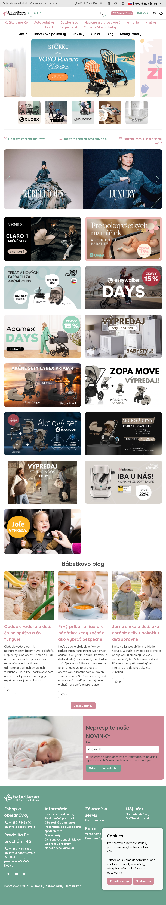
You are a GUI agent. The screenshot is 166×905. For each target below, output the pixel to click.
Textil (49, 27)
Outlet (95, 34)
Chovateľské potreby (100, 27)
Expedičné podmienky (60, 814)
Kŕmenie (132, 22)
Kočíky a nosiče (16, 22)
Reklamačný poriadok (60, 818)
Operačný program (58, 843)
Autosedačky (44, 22)
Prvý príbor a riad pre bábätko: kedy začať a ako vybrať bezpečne (81, 633)
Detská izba (69, 22)
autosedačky (54, 886)
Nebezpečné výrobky (59, 848)
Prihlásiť (142, 13)
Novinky (78, 34)
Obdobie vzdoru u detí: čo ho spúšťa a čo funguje (27, 633)
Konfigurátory (130, 34)
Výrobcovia (93, 834)
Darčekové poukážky (50, 34)
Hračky (150, 22)
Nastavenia (143, 881)
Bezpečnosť (68, 27)
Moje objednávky (137, 814)
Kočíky (39, 886)
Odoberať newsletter (103, 768)
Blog (110, 34)
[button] (8, 69)
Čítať (10, 690)
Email (89, 742)
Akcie (23, 34)
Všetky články (83, 705)
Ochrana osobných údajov (63, 839)
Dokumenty (53, 835)
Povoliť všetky (119, 881)
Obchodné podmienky (60, 822)
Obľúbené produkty (139, 818)
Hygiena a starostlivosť (102, 22)
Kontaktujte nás (96, 820)
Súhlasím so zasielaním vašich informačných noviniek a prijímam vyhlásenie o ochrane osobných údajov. (121, 758)
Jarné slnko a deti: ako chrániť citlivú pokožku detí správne (135, 633)
